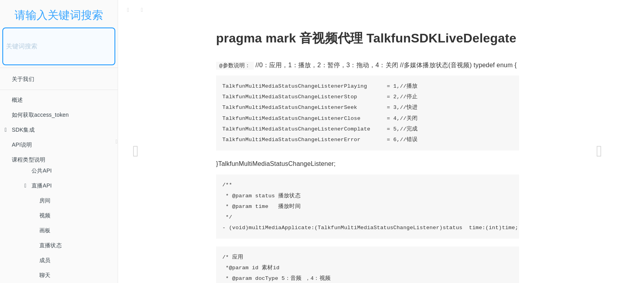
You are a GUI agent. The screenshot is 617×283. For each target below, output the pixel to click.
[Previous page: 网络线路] (135, 151)
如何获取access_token (40, 115)
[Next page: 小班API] (599, 151)
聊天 (44, 275)
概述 (17, 100)
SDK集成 (20, 130)
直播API (38, 185)
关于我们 (23, 79)
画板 (44, 230)
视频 (44, 215)
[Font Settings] (142, 10)
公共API (41, 170)
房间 (44, 200)
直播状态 (50, 245)
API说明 (22, 145)
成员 (44, 260)
